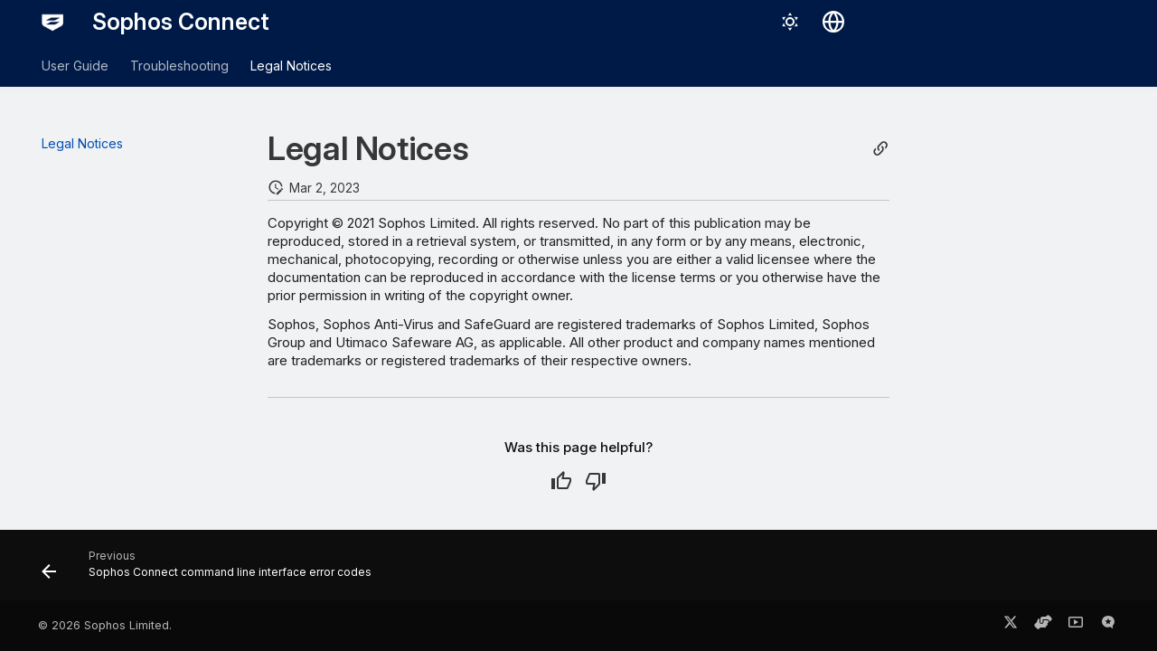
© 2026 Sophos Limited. (105, 625)
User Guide (75, 65)
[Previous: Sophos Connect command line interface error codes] (212, 570)
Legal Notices (291, 65)
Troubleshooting (179, 65)
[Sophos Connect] (52, 22)
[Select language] (833, 22)
